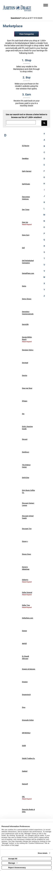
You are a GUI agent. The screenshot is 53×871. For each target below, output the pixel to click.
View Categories (26, 34)
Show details (42, 853)
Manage (12, 863)
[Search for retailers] (21, 122)
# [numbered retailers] (44, 133)
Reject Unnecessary (17, 867)
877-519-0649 (36, 18)
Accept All (12, 858)
